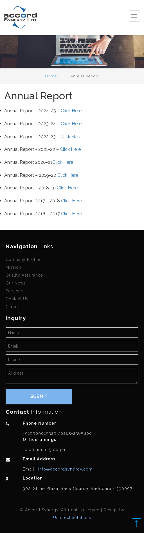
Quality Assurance (24, 275)
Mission (13, 267)
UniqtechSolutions (72, 517)
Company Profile (23, 259)
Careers (14, 306)
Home (51, 76)
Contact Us (17, 299)
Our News (16, 283)
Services (14, 291)
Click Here (71, 110)
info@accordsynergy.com (65, 469)
